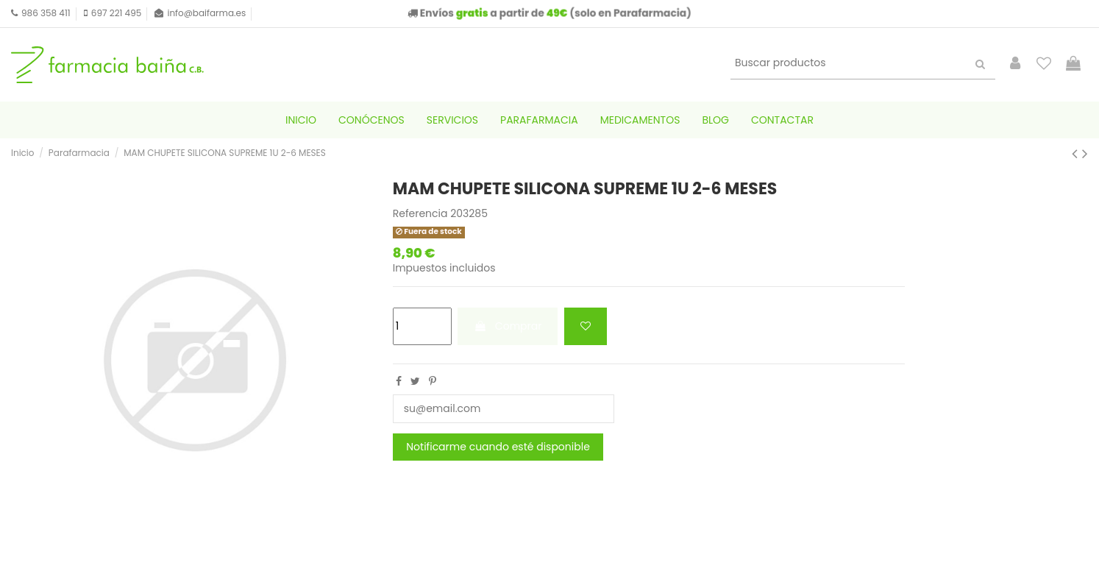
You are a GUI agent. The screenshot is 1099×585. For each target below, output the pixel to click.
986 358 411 (46, 13)
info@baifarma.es (206, 13)
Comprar (507, 326)
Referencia (420, 214)
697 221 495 (116, 13)
